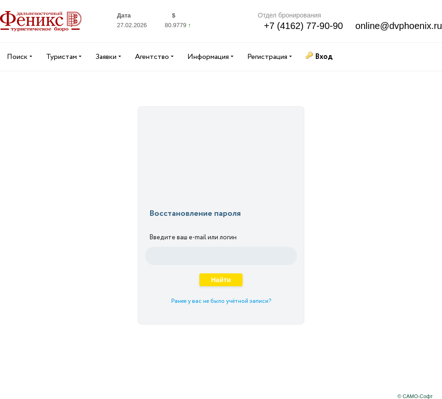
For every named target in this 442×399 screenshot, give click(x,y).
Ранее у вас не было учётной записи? (221, 301)
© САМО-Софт (415, 396)
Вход (323, 57)
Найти (221, 279)
